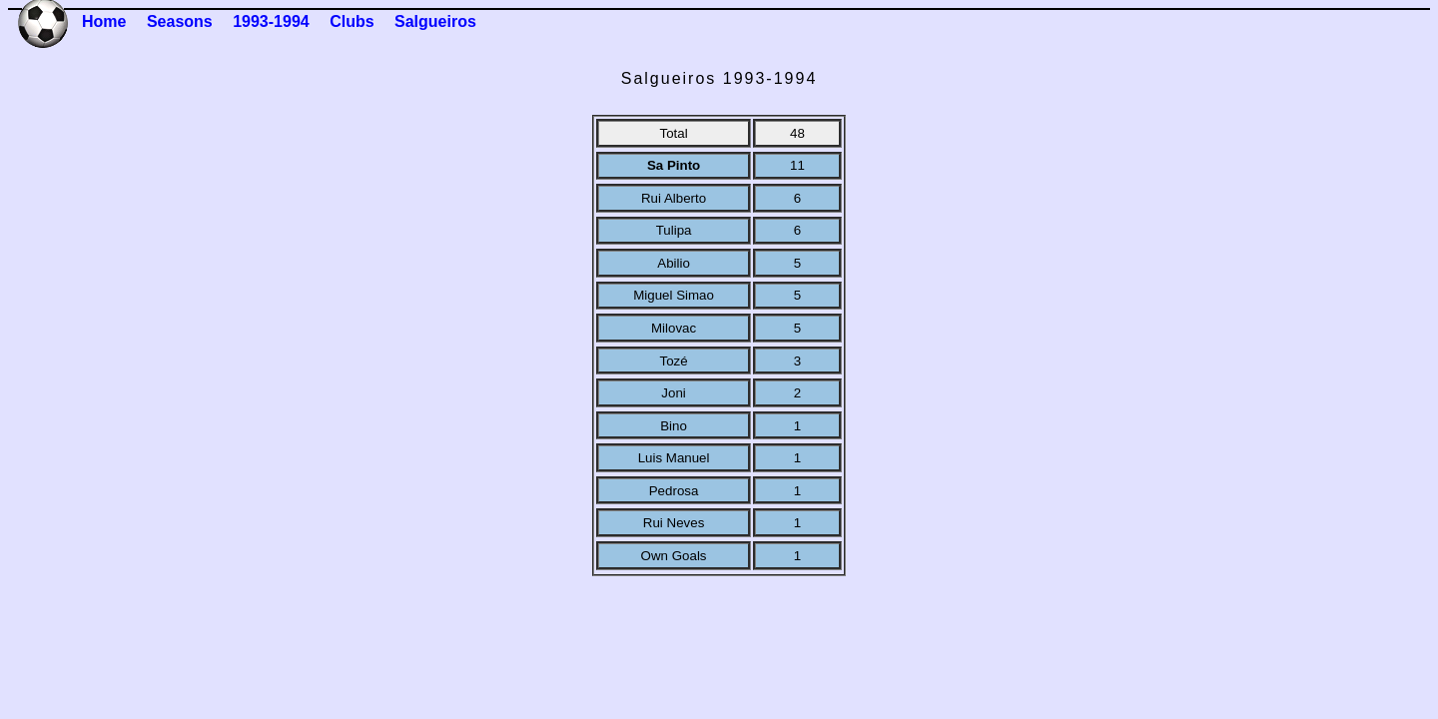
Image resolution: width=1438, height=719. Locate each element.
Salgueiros (435, 21)
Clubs (351, 21)
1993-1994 (271, 21)
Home (104, 21)
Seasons (180, 21)
